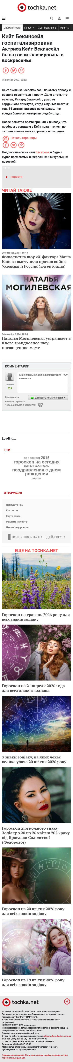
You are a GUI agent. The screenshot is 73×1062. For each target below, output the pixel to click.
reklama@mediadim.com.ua (57, 1036)
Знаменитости (12, 27)
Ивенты (64, 27)
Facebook (42, 152)
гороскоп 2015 (36, 457)
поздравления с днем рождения (36, 472)
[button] (59, 18)
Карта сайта (13, 516)
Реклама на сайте (16, 521)
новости (16, 177)
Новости (29, 27)
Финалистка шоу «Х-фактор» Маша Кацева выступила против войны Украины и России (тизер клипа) (36, 261)
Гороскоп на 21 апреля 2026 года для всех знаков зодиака (33, 688)
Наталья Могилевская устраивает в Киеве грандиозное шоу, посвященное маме (36, 343)
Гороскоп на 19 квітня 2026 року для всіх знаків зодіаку (33, 982)
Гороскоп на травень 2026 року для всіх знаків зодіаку (36, 617)
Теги (7, 450)
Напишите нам (14, 504)
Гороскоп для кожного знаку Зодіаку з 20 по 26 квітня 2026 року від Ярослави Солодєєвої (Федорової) (36, 835)
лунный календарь (36, 466)
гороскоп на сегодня (37, 462)
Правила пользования (13, 1055)
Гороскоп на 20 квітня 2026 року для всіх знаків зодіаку (33, 911)
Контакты (12, 510)
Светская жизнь (47, 27)
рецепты (36, 478)
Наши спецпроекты (17, 527)
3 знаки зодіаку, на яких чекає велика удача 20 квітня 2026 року (34, 759)
